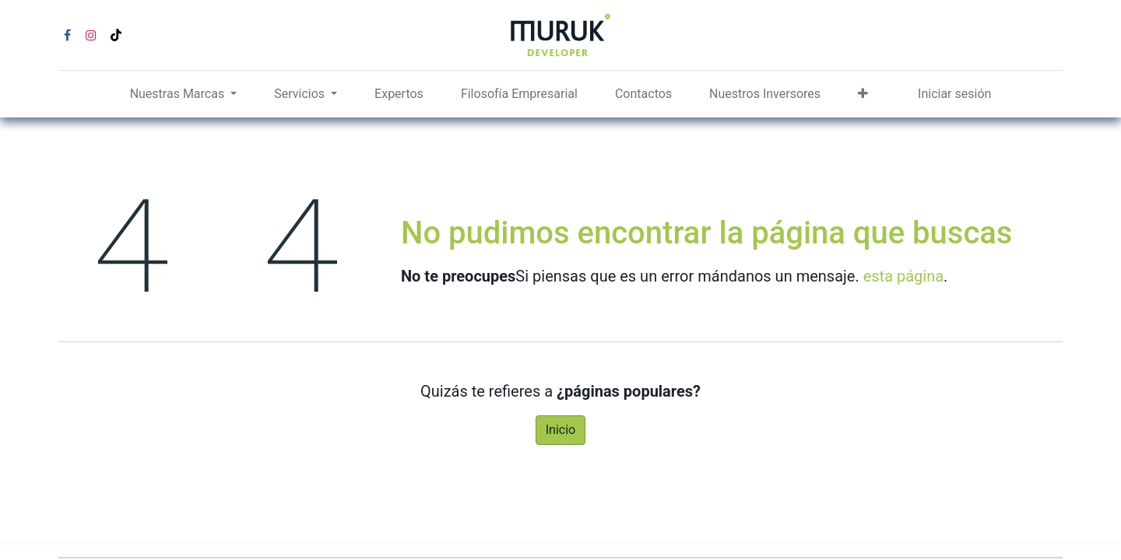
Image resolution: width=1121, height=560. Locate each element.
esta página (903, 276)
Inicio (560, 429)
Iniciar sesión (954, 93)
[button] (863, 94)
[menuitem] (399, 94)
